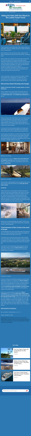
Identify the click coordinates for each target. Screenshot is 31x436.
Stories (6, 12)
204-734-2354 (17, 1)
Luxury (17, 19)
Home (2, 12)
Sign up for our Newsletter (15, 9)
